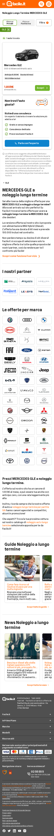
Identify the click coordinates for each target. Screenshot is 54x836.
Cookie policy (6, 815)
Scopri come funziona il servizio (19, 256)
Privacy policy (6, 813)
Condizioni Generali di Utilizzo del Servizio (16, 810)
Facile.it (6, 714)
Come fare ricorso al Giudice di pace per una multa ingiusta (19, 586)
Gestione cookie (7, 818)
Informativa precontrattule (11, 823)
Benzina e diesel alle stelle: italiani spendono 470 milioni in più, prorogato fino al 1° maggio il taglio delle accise (22, 667)
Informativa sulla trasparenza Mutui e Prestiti (17, 826)
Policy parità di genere (9, 820)
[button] (3, 4)
